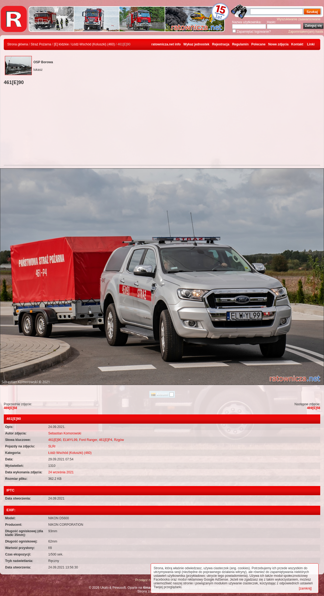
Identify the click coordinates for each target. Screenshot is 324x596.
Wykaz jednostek (196, 44)
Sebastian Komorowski (64, 433)
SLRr (52, 446)
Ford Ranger (88, 440)
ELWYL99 (70, 440)
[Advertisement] (162, 126)
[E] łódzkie (61, 44)
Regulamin (240, 44)
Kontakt (297, 44)
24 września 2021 (61, 472)
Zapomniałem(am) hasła (305, 32)
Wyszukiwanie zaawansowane (298, 19)
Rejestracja (220, 44)
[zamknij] (305, 588)
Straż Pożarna (41, 44)
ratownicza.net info (166, 44)
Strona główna (17, 44)
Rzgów (119, 440)
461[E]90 (54, 440)
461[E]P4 (105, 440)
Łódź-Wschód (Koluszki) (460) (93, 44)
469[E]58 (10, 408)
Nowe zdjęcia (278, 44)
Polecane (258, 44)
